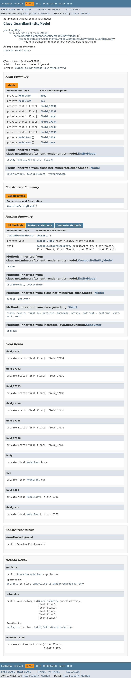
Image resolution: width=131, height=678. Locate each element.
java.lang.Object (13, 30)
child (10, 159)
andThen (12, 330)
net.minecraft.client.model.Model (28, 33)
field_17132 (48, 111)
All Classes (73, 9)
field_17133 (48, 116)
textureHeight (36, 174)
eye (42, 101)
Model (95, 168)
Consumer (9, 50)
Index (62, 4)
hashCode (62, 313)
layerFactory (15, 174)
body (43, 95)
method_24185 (45, 241)
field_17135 (48, 127)
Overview (6, 4)
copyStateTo (35, 284)
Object (73, 307)
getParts (42, 235)
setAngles (43, 246)
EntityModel (87, 153)
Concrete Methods (69, 225)
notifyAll (89, 313)
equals (21, 313)
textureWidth (57, 174)
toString (104, 313)
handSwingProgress (29, 159)
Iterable (13, 235)
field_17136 (48, 132)
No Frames (54, 9)
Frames (42, 9)
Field (25, 13)
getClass (48, 313)
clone (10, 313)
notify (75, 313)
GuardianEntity (105, 38)
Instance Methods (40, 225)
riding (48, 159)
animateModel (15, 284)
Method (45, 13)
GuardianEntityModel (20, 206)
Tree (38, 4)
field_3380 (47, 142)
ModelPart (22, 50)
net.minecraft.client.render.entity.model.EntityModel (45, 36)
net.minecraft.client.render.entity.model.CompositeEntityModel (56, 38)
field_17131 (48, 106)
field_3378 (47, 137)
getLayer (24, 299)
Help (69, 4)
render (11, 266)
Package (18, 4)
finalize (34, 313)
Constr (34, 13)
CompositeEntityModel (29, 68)
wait (116, 313)
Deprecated (50, 4)
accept (11, 299)
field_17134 (48, 121)
